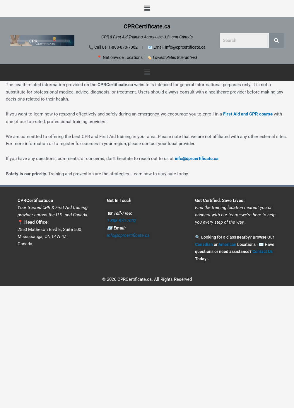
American (227, 244)
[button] (147, 8)
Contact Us (262, 251)
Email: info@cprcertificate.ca (179, 47)
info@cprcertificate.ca (196, 158)
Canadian (204, 244)
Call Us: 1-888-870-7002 (116, 47)
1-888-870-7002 (121, 220)
